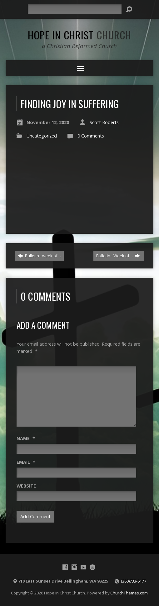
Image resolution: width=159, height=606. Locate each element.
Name (26, 438)
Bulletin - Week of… (118, 255)
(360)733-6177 (133, 581)
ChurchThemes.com (129, 593)
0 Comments (90, 136)
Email (26, 462)
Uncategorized (42, 136)
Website (26, 486)
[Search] (75, 9)
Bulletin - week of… (39, 255)
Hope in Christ (79, 34)
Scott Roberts (104, 122)
